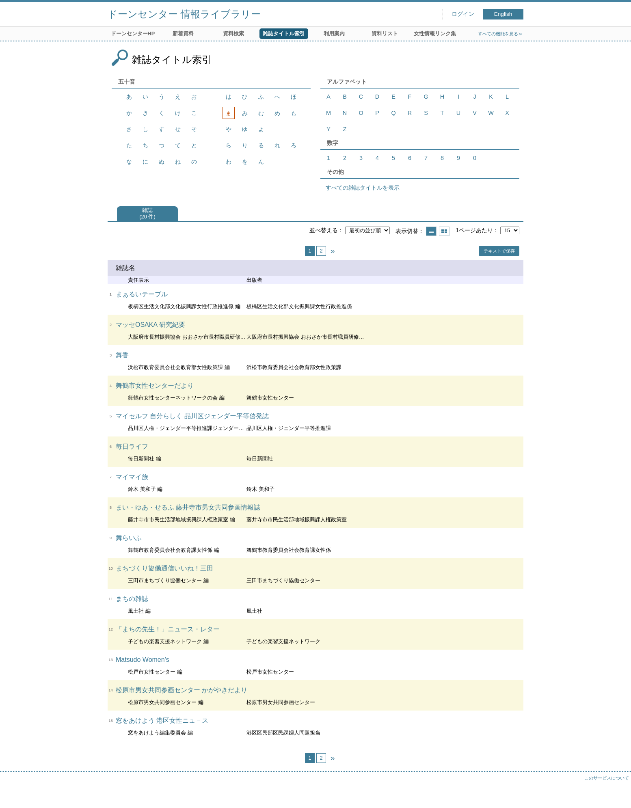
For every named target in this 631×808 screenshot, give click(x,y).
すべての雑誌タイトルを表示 (363, 187)
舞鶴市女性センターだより (155, 385)
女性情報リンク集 (435, 33)
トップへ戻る (617, 794)
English (503, 14)
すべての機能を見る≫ (500, 33)
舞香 (122, 355)
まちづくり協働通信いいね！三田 (164, 568)
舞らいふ (129, 537)
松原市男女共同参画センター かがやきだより (181, 690)
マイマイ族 (132, 476)
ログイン (463, 14)
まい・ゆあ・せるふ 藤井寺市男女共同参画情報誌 (188, 507)
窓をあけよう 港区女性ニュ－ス (162, 720)
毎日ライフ (132, 446)
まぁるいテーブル (142, 294)
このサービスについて (606, 778)
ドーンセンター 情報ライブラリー (184, 14)
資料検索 (233, 33)
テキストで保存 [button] (499, 250)
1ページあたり (474, 230)
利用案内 (334, 33)
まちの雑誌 (132, 598)
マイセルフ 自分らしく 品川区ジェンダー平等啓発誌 (192, 416)
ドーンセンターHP (133, 33)
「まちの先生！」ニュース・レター (168, 629)
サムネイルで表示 (444, 231)
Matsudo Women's (142, 659)
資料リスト (385, 33)
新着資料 (183, 33)
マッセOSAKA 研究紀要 (150, 324)
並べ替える (323, 230)
